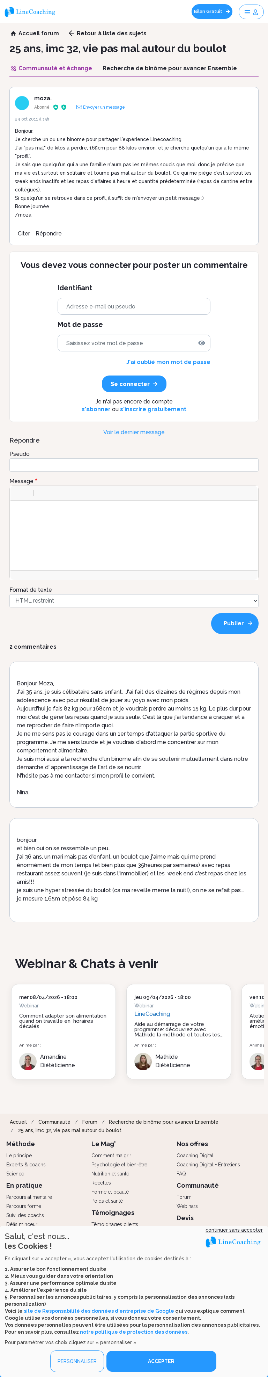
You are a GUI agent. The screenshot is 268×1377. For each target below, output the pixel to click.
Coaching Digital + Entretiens (208, 1164)
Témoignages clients (114, 1224)
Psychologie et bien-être (119, 1164)
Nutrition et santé (110, 1173)
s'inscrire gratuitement (153, 409)
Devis (185, 1218)
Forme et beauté (110, 1192)
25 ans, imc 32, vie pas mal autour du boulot (69, 1130)
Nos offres (192, 1144)
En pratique (24, 1185)
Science (15, 1173)
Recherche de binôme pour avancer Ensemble (163, 1122)
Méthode (20, 1144)
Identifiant (75, 288)
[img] (201, 343)
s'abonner (96, 409)
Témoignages (112, 1212)
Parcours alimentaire (29, 1197)
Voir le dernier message (134, 432)
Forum (89, 1122)
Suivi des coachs (25, 1215)
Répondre (49, 233)
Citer (24, 233)
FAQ (181, 1173)
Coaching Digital (195, 1155)
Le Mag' (103, 1144)
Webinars (187, 1206)
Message (21, 481)
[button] (18, 492)
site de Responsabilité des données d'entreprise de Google (99, 1311)
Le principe (19, 1155)
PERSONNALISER (77, 1361)
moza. (43, 98)
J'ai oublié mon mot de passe (168, 362)
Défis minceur (21, 1224)
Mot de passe (80, 325)
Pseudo (19, 454)
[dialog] (134, 1301)
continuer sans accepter (234, 1230)
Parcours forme (23, 1206)
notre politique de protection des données (133, 1332)
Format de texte (30, 589)
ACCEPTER (161, 1361)
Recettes (101, 1183)
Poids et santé (107, 1201)
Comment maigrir (111, 1155)
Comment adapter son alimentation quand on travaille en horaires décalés (62, 1021)
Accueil (18, 1122)
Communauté (54, 1122)
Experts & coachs (26, 1164)
